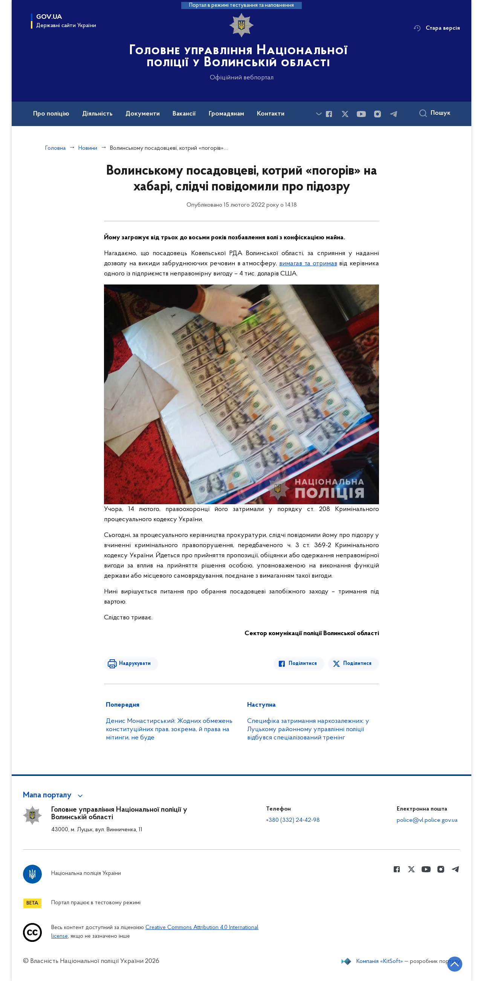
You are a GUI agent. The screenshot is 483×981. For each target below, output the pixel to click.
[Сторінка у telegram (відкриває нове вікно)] (393, 114)
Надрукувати (135, 663)
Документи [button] (142, 114)
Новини (87, 148)
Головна (55, 148)
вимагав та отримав (308, 263)
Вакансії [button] (184, 114)
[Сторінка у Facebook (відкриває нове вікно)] (328, 114)
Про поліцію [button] (51, 114)
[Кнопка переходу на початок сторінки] (454, 964)
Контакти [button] (270, 114)
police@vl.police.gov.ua (427, 820)
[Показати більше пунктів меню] (318, 114)
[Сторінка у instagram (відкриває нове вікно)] (377, 114)
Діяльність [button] (97, 114)
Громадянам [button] (226, 114)
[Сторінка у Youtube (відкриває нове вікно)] (361, 114)
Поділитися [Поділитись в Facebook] (303, 663)
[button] (54, 795)
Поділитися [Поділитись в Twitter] (357, 663)
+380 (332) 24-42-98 (293, 820)
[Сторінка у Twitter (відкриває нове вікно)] (345, 114)
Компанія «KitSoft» (379, 961)
